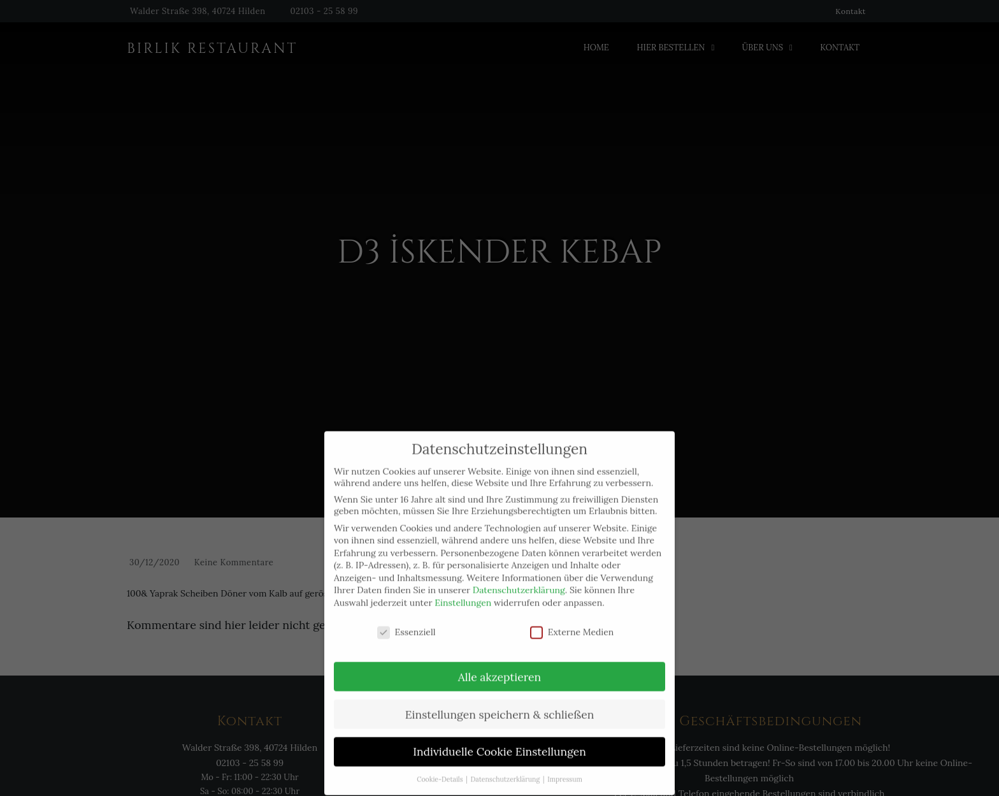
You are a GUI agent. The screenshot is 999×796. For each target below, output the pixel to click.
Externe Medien (572, 622)
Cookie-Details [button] (440, 769)
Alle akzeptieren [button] (499, 667)
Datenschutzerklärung (519, 580)
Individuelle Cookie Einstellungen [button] (499, 742)
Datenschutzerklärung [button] (506, 769)
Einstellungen (463, 593)
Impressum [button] (564, 769)
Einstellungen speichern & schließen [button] (499, 704)
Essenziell (406, 622)
